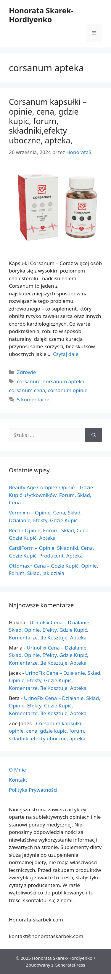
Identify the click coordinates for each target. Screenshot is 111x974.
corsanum (29, 381)
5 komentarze (33, 399)
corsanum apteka (63, 381)
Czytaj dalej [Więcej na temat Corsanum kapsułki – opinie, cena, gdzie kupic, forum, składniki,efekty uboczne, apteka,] (66, 354)
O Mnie (17, 769)
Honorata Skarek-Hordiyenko (41, 14)
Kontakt (18, 779)
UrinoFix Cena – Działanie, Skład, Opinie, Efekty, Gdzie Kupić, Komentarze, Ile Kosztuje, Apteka (50, 630)
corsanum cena (27, 390)
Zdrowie (26, 372)
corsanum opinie (67, 390)
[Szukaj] (93, 435)
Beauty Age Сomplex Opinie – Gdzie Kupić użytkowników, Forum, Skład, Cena (51, 495)
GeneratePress (69, 965)
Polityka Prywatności (33, 789)
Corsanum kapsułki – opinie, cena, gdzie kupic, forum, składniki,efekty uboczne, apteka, (48, 121)
